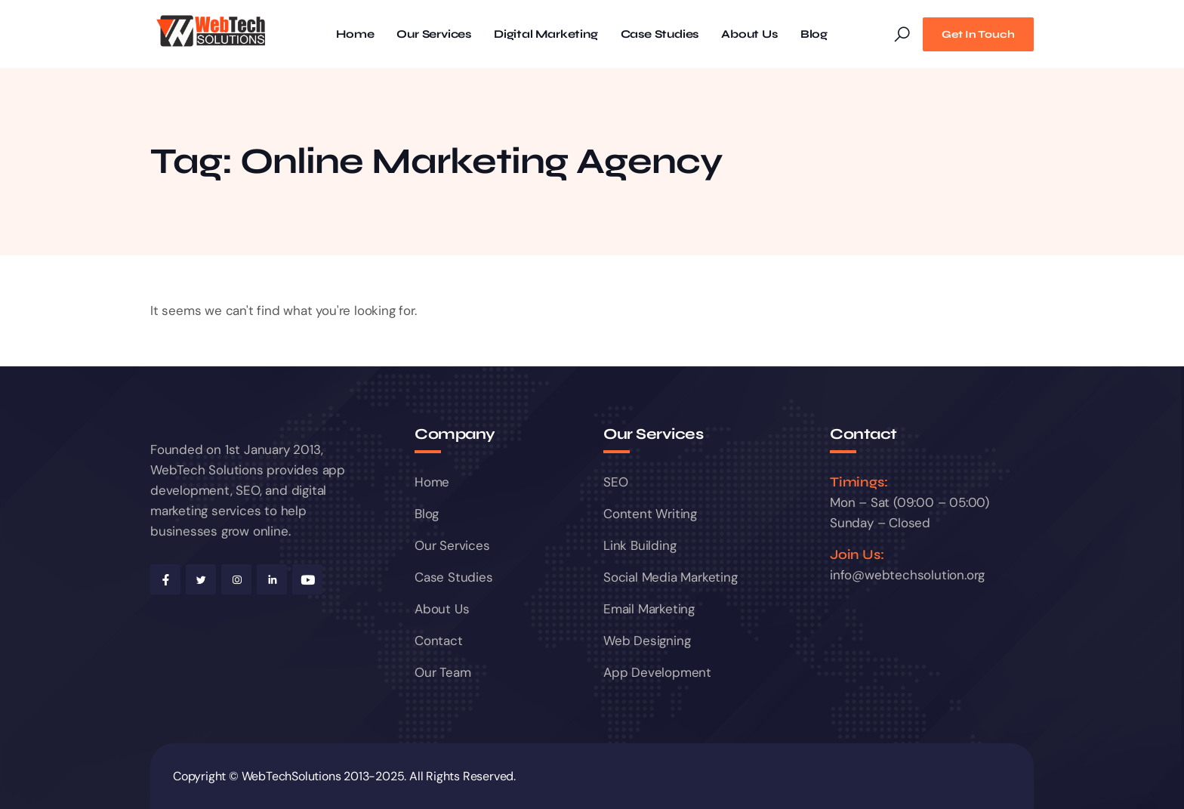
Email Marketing (649, 609)
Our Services (433, 34)
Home (355, 34)
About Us (749, 34)
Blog (814, 34)
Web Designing (646, 640)
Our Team (442, 672)
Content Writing (650, 513)
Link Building (639, 545)
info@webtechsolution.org (907, 575)
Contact (439, 640)
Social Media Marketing (670, 577)
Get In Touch (978, 34)
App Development (657, 672)
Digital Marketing (546, 34)
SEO (615, 482)
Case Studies (660, 34)
